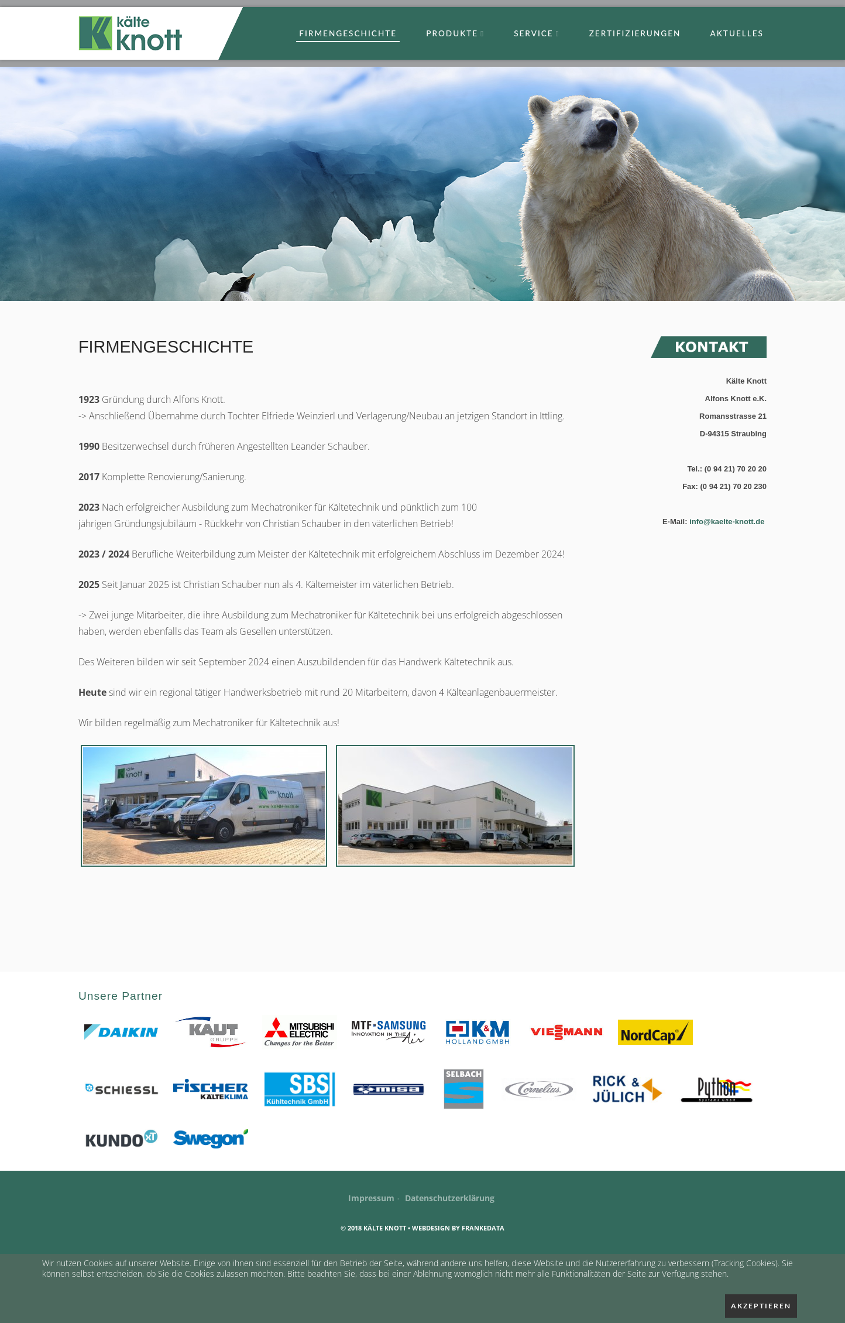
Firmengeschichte (348, 33)
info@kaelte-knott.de (728, 521)
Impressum (371, 1198)
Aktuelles (737, 33)
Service (537, 33)
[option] (422, 184)
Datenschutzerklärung (449, 1198)
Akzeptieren (761, 1305)
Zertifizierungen (635, 33)
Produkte (455, 33)
